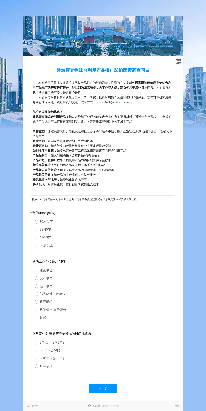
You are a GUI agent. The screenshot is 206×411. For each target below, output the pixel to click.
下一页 (103, 388)
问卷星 (96, 405)
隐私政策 (32, 405)
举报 (178, 406)
